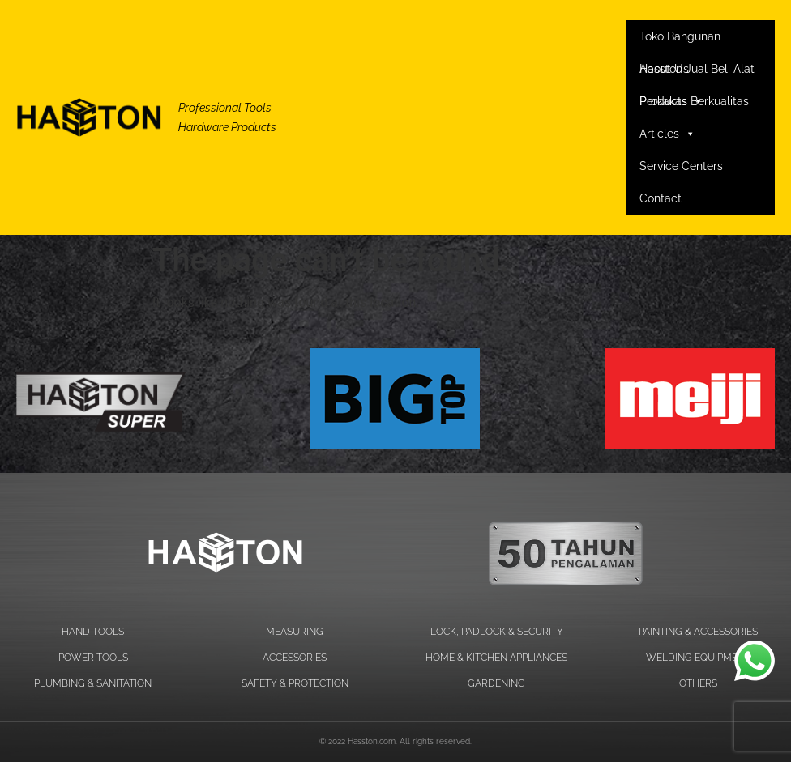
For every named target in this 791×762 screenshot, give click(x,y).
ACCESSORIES (295, 657)
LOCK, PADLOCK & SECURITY (496, 631)
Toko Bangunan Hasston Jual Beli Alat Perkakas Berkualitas (697, 41)
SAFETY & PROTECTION (295, 683)
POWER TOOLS (93, 657)
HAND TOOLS (93, 631)
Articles (667, 133)
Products (671, 101)
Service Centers (681, 166)
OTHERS (698, 683)
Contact (660, 198)
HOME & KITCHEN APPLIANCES (496, 657)
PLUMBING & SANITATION (93, 683)
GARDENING (496, 683)
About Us (664, 68)
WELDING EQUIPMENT (698, 657)
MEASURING (294, 631)
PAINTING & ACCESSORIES (698, 631)
